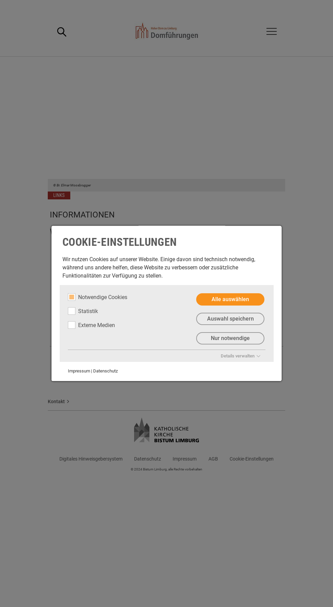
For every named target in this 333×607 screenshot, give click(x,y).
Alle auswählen (230, 299)
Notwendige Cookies (97, 297)
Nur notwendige (230, 338)
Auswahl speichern (230, 318)
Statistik (83, 311)
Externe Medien (91, 325)
